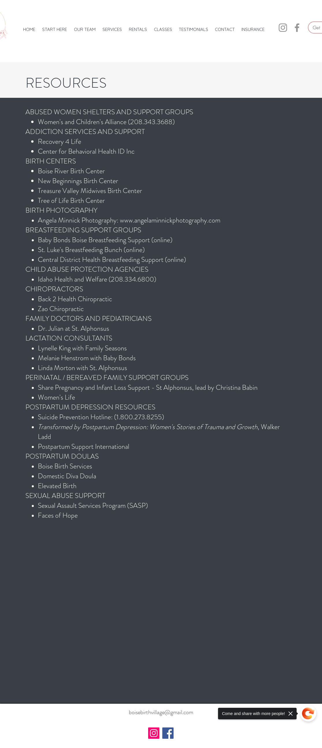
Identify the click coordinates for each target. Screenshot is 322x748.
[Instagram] (283, 27)
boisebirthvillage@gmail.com (161, 712)
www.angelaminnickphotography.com (170, 220)
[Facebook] (297, 27)
